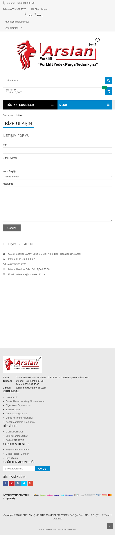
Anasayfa (8, 115)
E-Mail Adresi (10, 158)
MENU (63, 104)
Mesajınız (8, 183)
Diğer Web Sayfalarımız (18, 405)
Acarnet (57, 518)
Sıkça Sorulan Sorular (17, 449)
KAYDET (42, 468)
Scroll (110, 526)
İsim (5, 144)
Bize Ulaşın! (39, 9)
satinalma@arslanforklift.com (31, 274)
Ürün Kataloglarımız (16, 413)
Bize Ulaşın (12, 458)
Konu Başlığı (9, 171)
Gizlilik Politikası (14, 431)
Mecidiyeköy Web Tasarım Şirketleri (57, 529)
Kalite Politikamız (15, 440)
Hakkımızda (12, 397)
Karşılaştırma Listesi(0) (17, 21)
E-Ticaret (107, 515)
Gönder (11, 227)
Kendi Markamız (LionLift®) (20, 422)
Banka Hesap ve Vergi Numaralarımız (26, 401)
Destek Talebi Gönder (17, 453)
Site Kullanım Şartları (17, 435)
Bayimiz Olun (13, 409)
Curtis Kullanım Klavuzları (19, 417)
